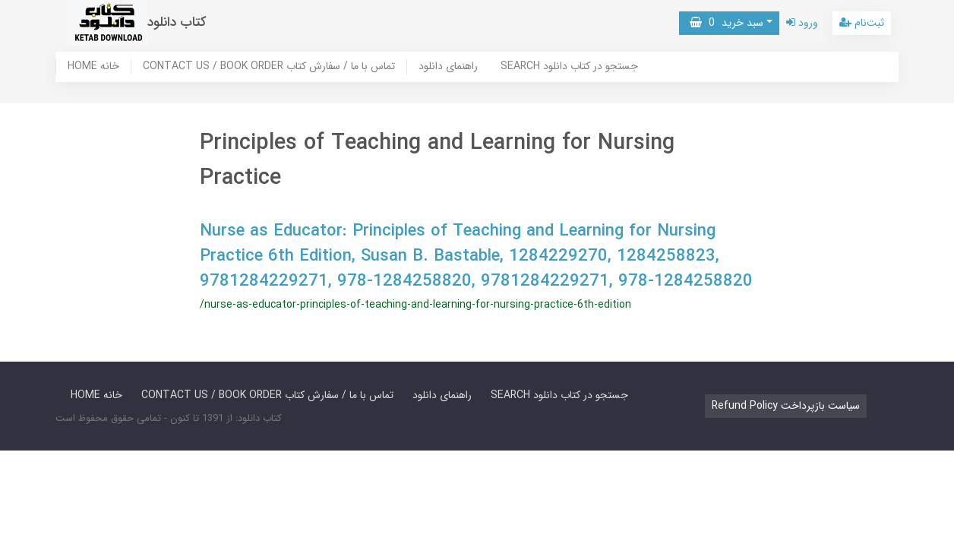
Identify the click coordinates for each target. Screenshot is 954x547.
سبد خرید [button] (726, 22)
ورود (802, 22)
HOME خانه (93, 66)
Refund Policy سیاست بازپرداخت (786, 405)
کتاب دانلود (177, 22)
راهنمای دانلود (448, 66)
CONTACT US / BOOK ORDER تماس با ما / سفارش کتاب (269, 66)
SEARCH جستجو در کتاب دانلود (569, 66)
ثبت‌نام (861, 22)
